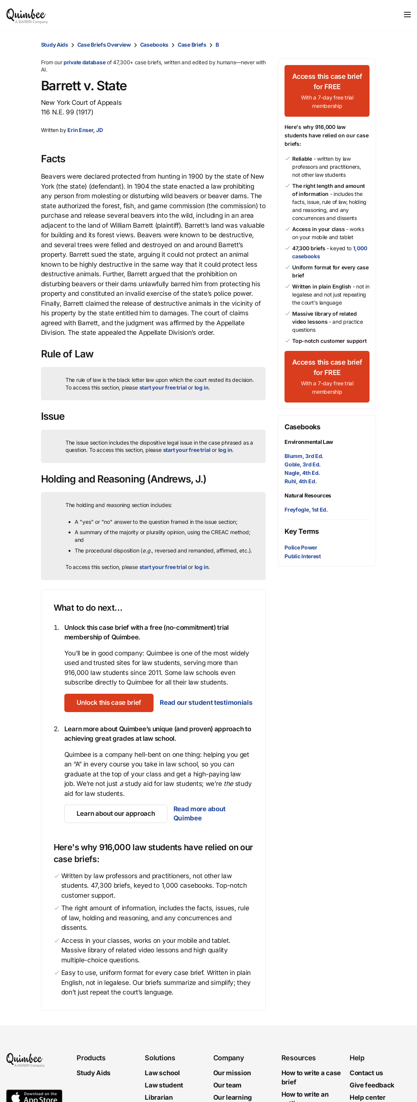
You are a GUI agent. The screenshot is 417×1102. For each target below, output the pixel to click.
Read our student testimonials (206, 702)
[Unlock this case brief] (109, 703)
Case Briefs (192, 44)
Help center (368, 1097)
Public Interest (303, 556)
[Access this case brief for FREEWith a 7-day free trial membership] (327, 91)
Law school (162, 1073)
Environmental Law (309, 442)
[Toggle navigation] (407, 14)
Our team (227, 1085)
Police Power (301, 547)
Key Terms (302, 531)
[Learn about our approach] (115, 814)
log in (202, 387)
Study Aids (54, 44)
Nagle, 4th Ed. (302, 472)
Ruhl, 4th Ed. (301, 481)
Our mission (232, 1073)
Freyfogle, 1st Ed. (306, 509)
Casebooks (154, 44)
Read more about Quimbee (199, 813)
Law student (164, 1085)
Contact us (366, 1073)
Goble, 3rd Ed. (303, 464)
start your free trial (163, 387)
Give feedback (372, 1085)
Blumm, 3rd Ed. (304, 456)
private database (84, 62)
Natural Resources (308, 495)
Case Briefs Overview (104, 44)
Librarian (159, 1097)
